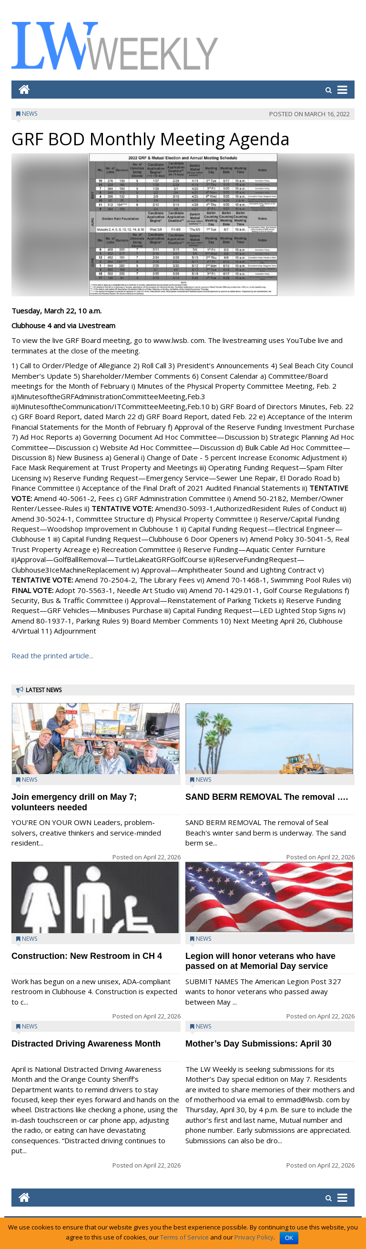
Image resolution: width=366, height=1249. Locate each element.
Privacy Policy (254, 1237)
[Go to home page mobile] (20, 89)
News (29, 114)
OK (289, 1238)
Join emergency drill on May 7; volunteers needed (74, 802)
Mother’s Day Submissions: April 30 (258, 1043)
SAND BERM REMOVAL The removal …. (266, 797)
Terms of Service (184, 1237)
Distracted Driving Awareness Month (86, 1043)
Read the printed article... (52, 655)
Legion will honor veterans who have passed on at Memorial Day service (260, 961)
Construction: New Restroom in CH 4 (86, 956)
